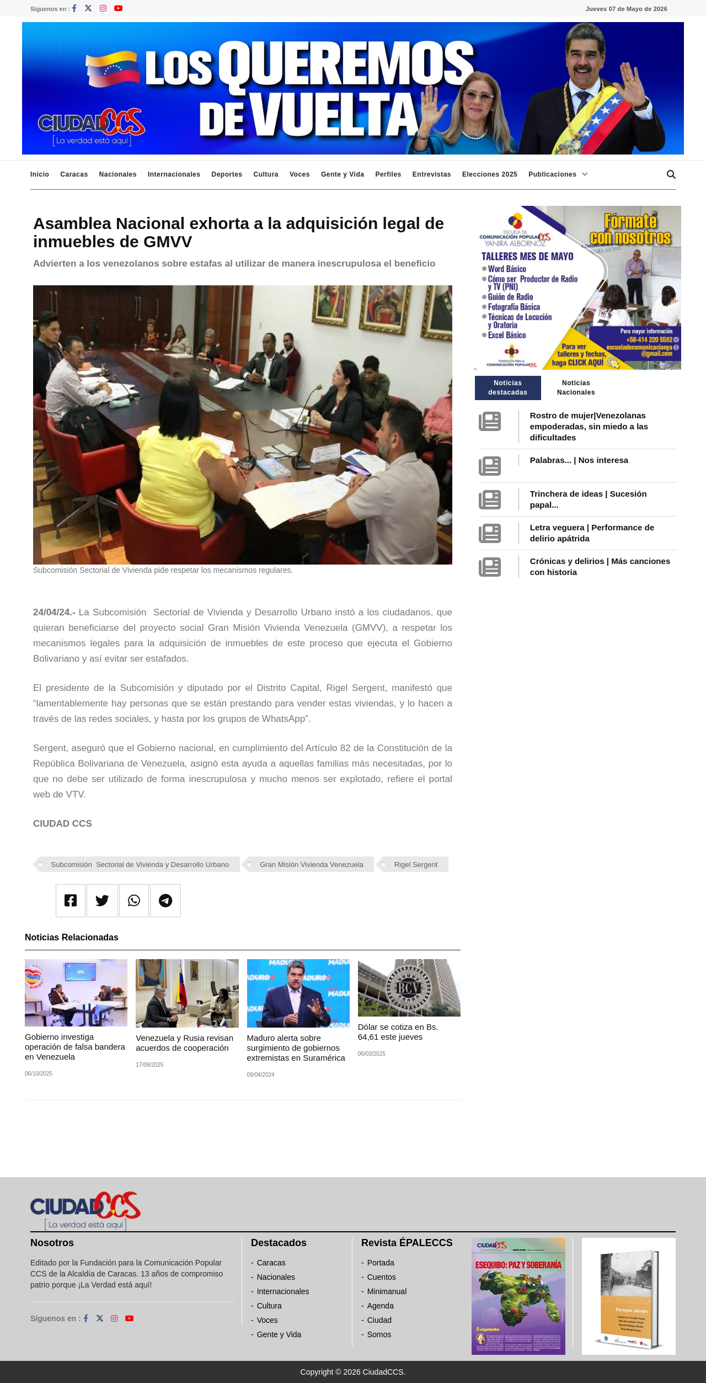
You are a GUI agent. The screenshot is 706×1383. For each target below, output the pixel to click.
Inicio (39, 174)
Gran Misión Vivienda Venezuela (311, 864)
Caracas (74, 174)
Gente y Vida (342, 174)
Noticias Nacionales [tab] (576, 387)
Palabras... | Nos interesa (579, 460)
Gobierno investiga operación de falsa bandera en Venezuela (75, 1046)
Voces (300, 174)
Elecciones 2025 (489, 174)
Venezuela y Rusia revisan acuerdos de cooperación (184, 1042)
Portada (380, 1262)
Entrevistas (432, 174)
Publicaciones (552, 174)
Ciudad (379, 1320)
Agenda (380, 1305)
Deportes (226, 174)
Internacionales (174, 174)
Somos (379, 1334)
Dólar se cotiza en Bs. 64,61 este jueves (398, 1031)
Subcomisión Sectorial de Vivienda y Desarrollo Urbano (140, 864)
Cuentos (381, 1277)
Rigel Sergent (416, 864)
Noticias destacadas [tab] (507, 387)
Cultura (266, 174)
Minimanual (387, 1291)
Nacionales (118, 174)
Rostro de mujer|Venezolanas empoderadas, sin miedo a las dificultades (589, 426)
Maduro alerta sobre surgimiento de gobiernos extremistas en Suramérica (296, 1047)
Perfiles (388, 174)
